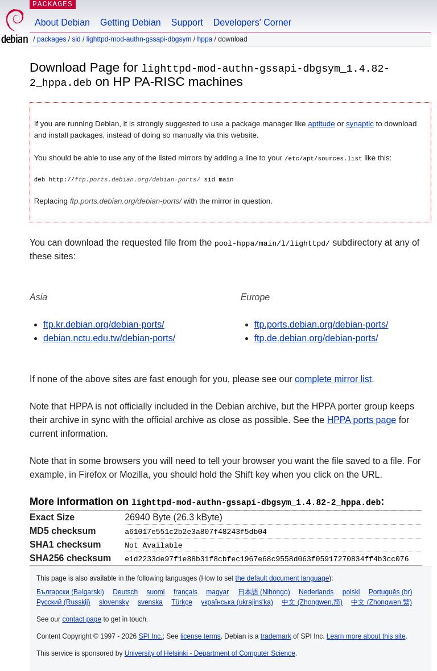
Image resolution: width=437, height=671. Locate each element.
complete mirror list (333, 378)
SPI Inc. (151, 635)
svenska (150, 600)
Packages (51, 39)
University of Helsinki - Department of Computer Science (210, 652)
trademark (276, 635)
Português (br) (391, 590)
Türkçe (181, 600)
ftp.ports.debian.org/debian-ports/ (321, 324)
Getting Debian (130, 22)
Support (187, 22)
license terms (200, 635)
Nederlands (316, 590)
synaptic (360, 123)
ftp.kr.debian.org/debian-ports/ (103, 324)
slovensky (114, 600)
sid (76, 39)
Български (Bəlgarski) (70, 590)
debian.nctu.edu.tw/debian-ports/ (109, 337)
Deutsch (125, 590)
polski (351, 590)
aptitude (321, 123)
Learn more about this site (366, 635)
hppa (205, 39)
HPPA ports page (362, 419)
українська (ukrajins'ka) (237, 600)
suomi (156, 590)
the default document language (282, 577)
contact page (81, 618)
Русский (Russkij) (63, 600)
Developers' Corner (252, 22)
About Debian (62, 22)
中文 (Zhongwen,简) (312, 600)
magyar (217, 590)
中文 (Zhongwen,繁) (381, 600)
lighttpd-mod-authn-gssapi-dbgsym (139, 39)
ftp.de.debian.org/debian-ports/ (316, 337)
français (185, 590)
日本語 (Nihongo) (264, 590)
